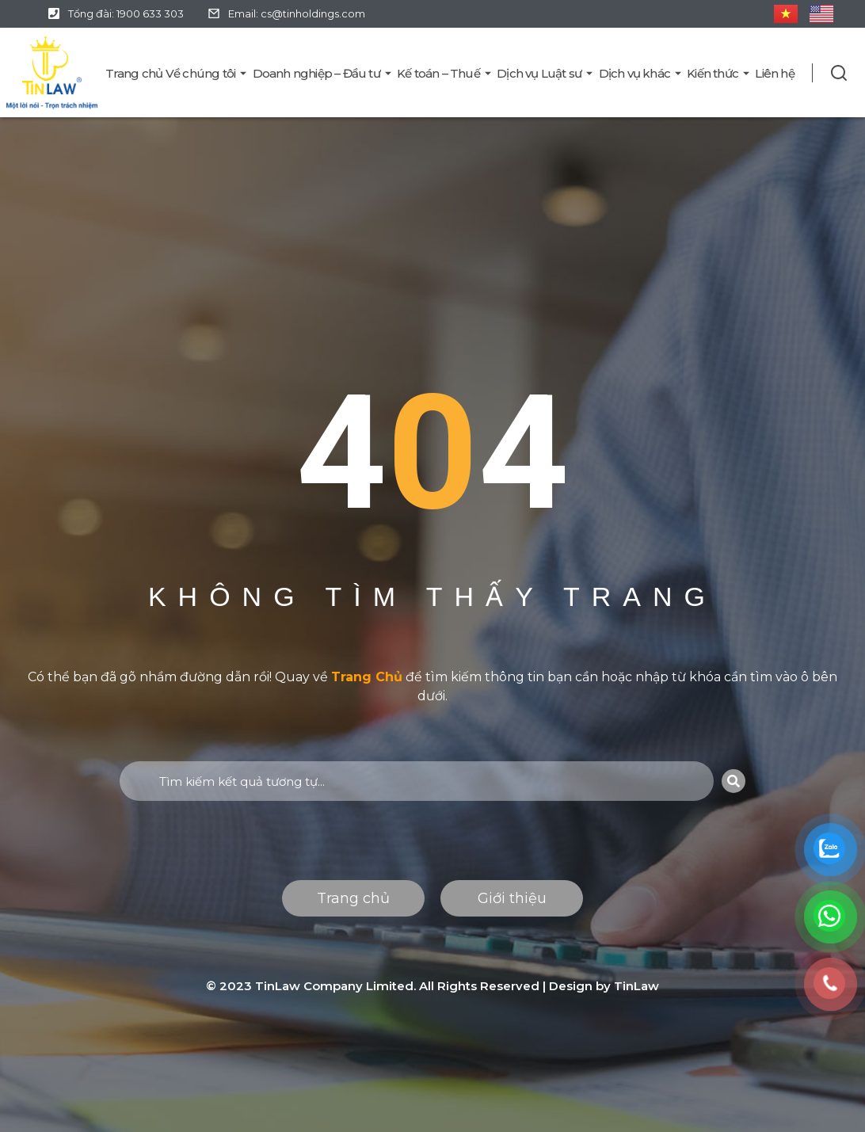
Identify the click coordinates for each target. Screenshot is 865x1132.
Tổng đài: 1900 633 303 (126, 13)
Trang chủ (353, 898)
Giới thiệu (512, 898)
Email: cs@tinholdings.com (296, 13)
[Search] (733, 781)
